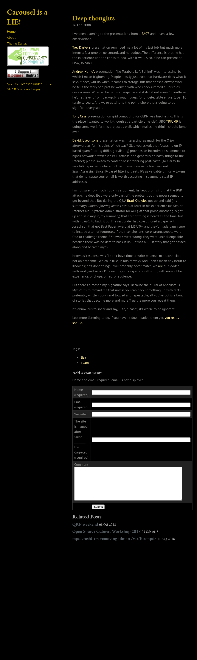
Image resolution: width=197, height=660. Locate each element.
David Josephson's (85, 140)
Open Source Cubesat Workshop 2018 (115, 527)
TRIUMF (172, 121)
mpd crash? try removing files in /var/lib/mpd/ (123, 534)
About (11, 37)
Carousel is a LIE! (27, 17)
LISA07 (144, 33)
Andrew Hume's (83, 71)
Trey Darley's (81, 47)
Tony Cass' (79, 116)
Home (11, 31)
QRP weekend (94, 520)
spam (85, 362)
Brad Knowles (137, 200)
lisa (83, 357)
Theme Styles (17, 43)
